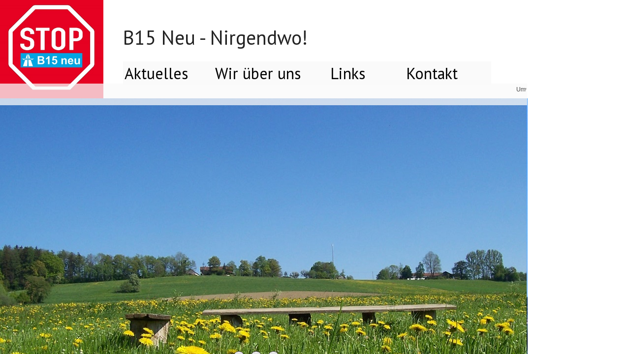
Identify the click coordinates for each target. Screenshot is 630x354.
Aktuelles (156, 73)
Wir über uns (258, 73)
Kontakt (432, 73)
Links (347, 73)
